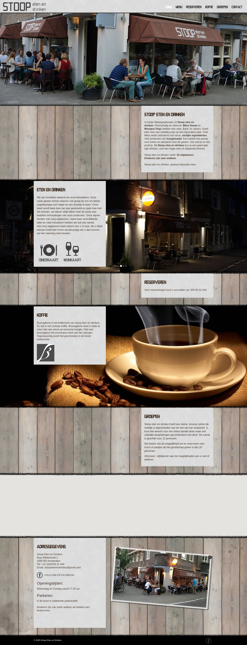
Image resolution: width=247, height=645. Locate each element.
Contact (237, 7)
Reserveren (193, 7)
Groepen (222, 7)
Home (169, 7)
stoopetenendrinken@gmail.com (63, 567)
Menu (179, 7)
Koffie (209, 7)
